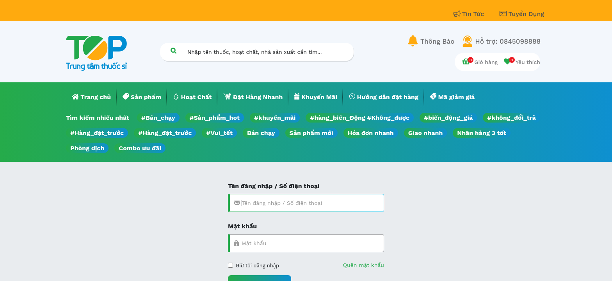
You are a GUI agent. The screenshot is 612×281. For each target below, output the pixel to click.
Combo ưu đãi (140, 148)
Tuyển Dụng (522, 14)
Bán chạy (261, 133)
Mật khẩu (242, 226)
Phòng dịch (87, 148)
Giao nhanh (425, 133)
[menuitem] (91, 97)
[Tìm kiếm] (173, 50)
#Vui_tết (219, 133)
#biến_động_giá (448, 117)
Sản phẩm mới (311, 133)
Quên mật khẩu (363, 265)
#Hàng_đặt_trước (97, 133)
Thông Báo (437, 41)
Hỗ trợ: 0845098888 (508, 41)
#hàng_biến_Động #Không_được (359, 117)
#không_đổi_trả (511, 117)
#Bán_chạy (158, 117)
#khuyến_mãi (274, 117)
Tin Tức (470, 14)
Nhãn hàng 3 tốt (481, 133)
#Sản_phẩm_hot (215, 117)
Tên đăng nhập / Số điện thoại (274, 186)
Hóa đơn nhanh (371, 133)
